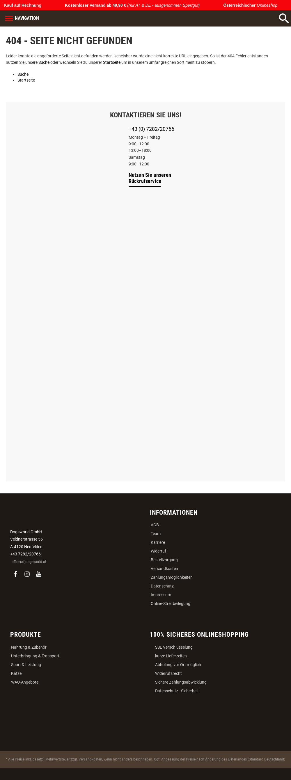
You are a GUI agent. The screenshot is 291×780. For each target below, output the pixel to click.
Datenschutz (162, 586)
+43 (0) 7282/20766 (151, 129)
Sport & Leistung (26, 664)
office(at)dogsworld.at (29, 562)
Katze (16, 673)
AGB (155, 525)
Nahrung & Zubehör (29, 647)
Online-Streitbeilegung (170, 603)
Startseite (111, 62)
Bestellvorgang (164, 559)
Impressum (161, 594)
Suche (43, 62)
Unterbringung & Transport (35, 656)
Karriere (158, 542)
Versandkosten (164, 568)
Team (156, 533)
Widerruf (158, 551)
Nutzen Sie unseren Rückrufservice (150, 178)
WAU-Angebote (24, 682)
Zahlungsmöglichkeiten (172, 577)
